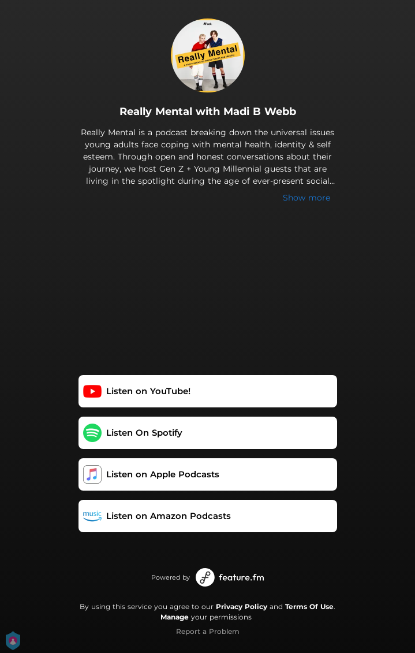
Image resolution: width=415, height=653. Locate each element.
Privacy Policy (241, 606)
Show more (306, 197)
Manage (174, 617)
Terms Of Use (309, 606)
